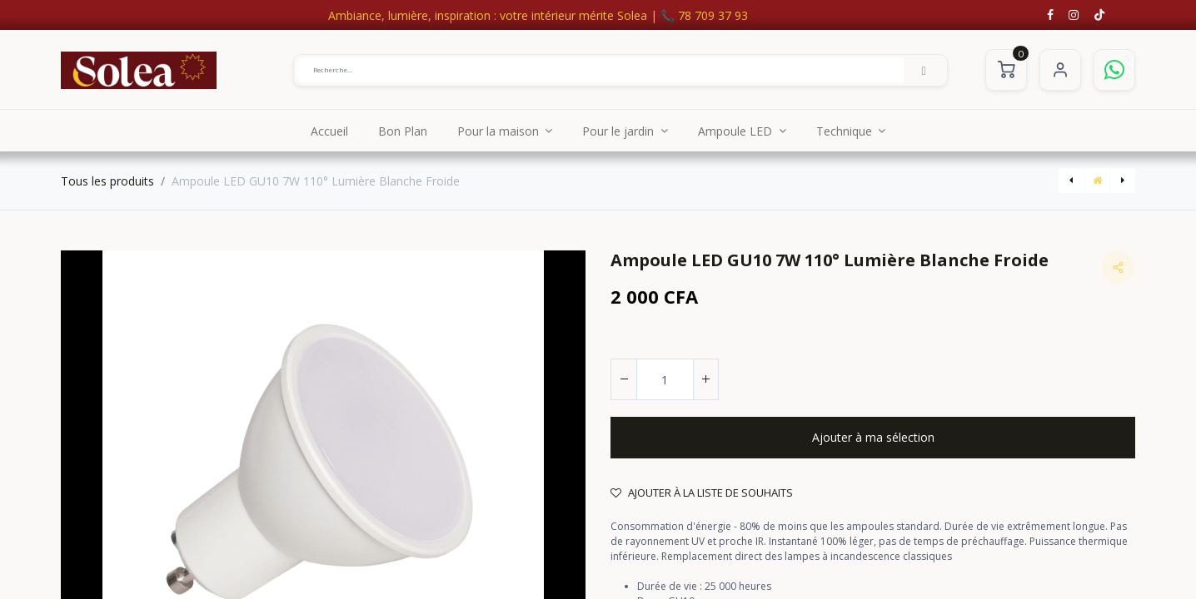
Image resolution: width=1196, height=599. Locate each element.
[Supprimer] (623, 379)
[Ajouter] (705, 379)
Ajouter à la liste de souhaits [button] (701, 492)
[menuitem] (329, 130)
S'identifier (1060, 70)
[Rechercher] (923, 69)
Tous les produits (107, 181)
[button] (872, 437)
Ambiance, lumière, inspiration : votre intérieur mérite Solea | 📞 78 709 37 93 (538, 15)
